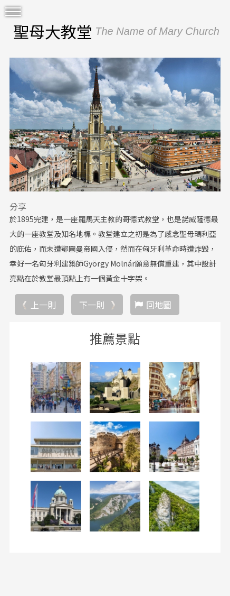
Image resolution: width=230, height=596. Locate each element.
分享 (17, 206)
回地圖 (158, 304)
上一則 (43, 304)
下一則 (91, 304)
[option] (115, 125)
